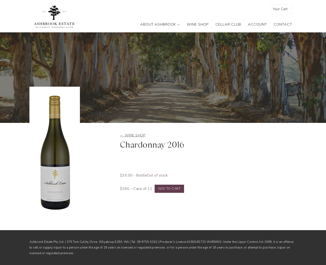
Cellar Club (228, 24)
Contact (283, 24)
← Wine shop (133, 135)
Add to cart (169, 188)
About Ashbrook (160, 24)
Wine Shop (198, 24)
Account (257, 24)
